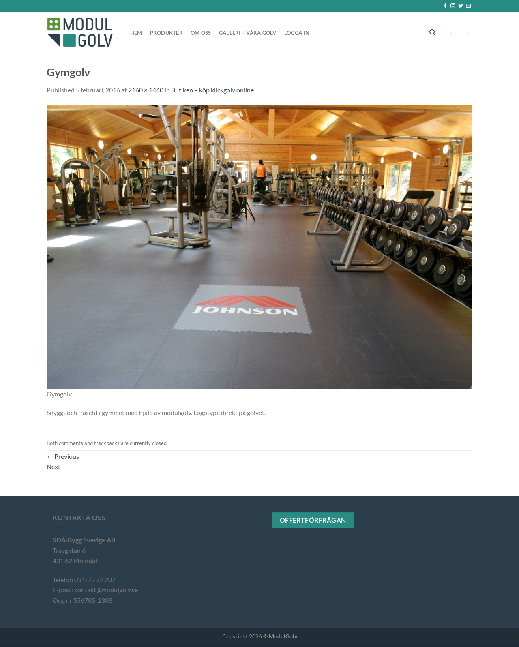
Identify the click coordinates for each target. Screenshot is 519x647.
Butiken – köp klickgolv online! (213, 90)
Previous (63, 456)
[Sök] (433, 32)
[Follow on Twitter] (460, 6)
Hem (136, 33)
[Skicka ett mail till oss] (468, 6)
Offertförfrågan (313, 520)
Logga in (296, 33)
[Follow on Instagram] (452, 6)
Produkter (166, 33)
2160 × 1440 (145, 90)
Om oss (201, 33)
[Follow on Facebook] (445, 6)
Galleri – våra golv (248, 33)
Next (57, 466)
